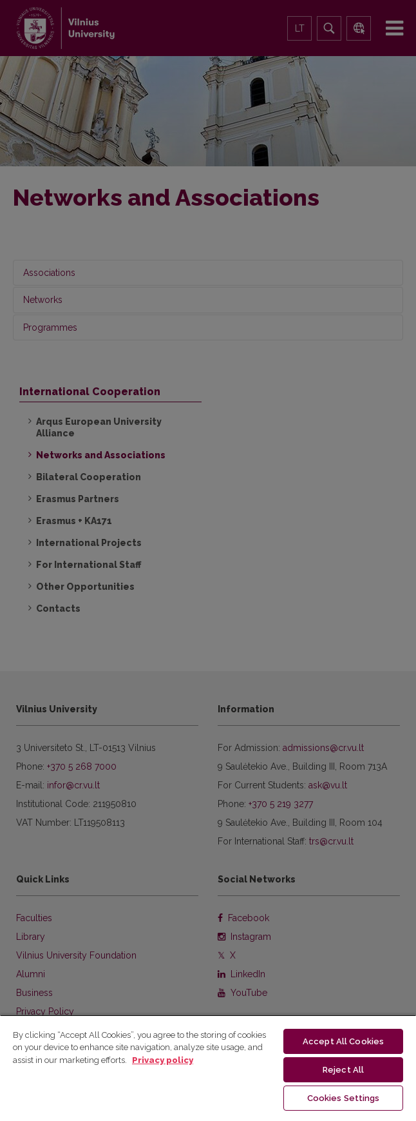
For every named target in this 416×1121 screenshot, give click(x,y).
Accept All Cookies (343, 1041)
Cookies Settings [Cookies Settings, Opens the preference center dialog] (343, 1098)
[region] (208, 1068)
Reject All (343, 1070)
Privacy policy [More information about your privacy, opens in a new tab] (162, 1060)
